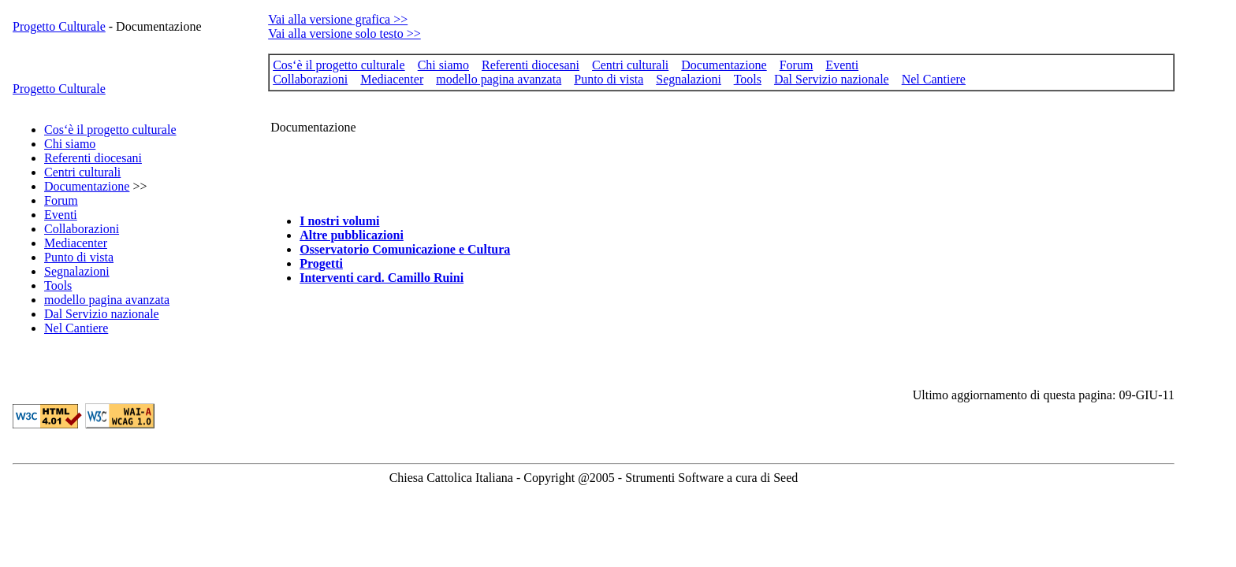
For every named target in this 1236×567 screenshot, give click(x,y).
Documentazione (86, 186)
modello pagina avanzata (106, 299)
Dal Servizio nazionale (101, 314)
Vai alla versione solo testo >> (344, 33)
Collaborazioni (81, 228)
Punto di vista (79, 257)
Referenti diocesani (93, 158)
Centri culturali (82, 172)
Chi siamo (69, 143)
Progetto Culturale (59, 26)
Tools (58, 285)
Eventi (60, 214)
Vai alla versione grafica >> (338, 19)
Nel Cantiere (76, 328)
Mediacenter (75, 243)
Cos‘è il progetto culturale (110, 129)
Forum (61, 200)
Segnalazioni (77, 271)
